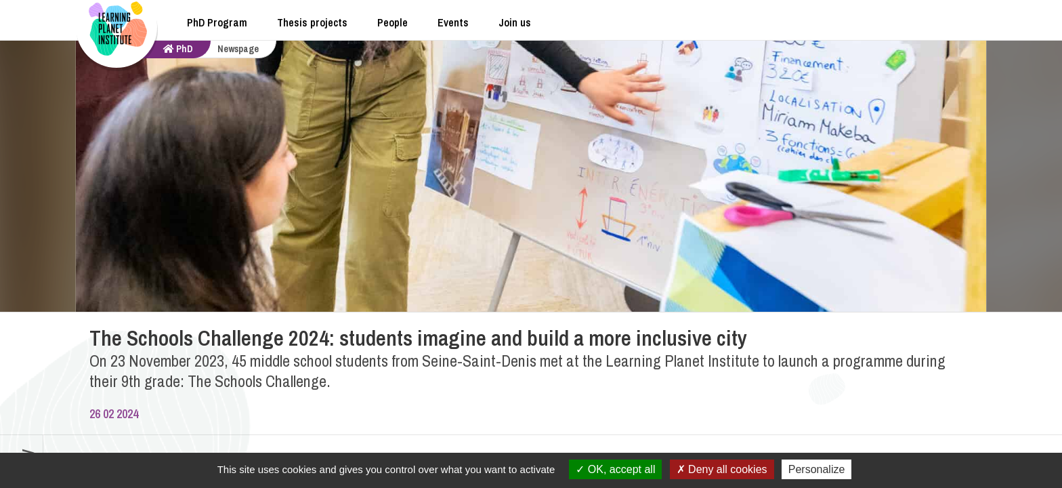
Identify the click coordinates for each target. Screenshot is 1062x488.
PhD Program (217, 22)
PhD (178, 49)
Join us (514, 22)
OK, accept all (615, 469)
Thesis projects (312, 22)
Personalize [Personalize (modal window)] (816, 469)
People (392, 22)
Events (453, 22)
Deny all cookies (722, 469)
